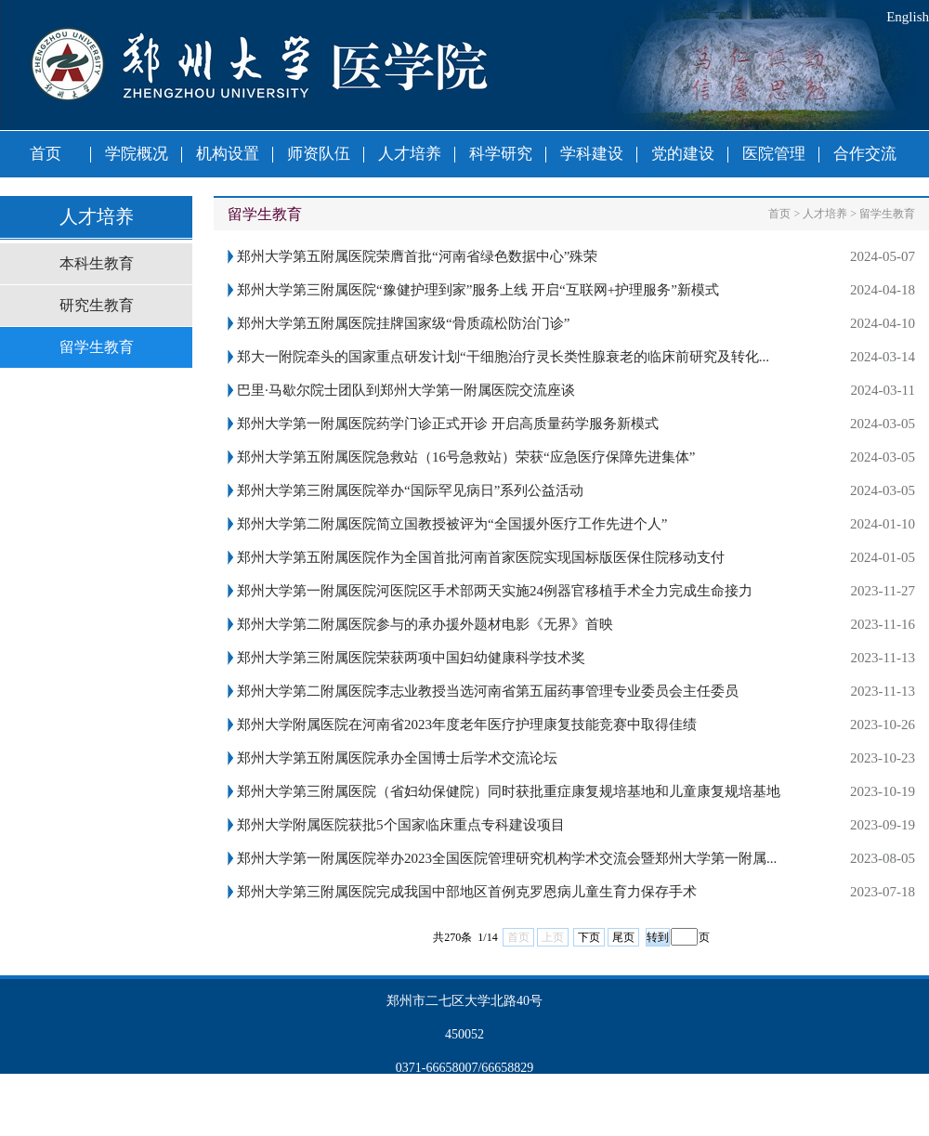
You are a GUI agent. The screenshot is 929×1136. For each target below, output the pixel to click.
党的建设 (682, 154)
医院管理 (773, 154)
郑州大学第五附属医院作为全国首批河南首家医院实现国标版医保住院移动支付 (481, 557)
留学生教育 (96, 347)
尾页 (623, 937)
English (907, 16)
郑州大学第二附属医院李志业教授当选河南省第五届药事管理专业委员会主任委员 (488, 691)
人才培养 (409, 154)
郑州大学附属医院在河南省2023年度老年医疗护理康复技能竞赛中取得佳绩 (467, 724)
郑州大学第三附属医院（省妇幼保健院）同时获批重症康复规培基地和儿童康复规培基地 (508, 791)
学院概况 (136, 154)
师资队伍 (318, 154)
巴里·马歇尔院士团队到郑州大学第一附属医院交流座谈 (406, 390)
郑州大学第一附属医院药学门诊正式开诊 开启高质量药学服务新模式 (448, 423)
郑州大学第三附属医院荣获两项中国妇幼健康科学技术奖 (411, 657)
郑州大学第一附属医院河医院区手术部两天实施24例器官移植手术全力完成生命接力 (494, 590)
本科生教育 (96, 263)
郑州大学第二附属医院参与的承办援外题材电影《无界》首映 (425, 624)
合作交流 (864, 154)
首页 (45, 154)
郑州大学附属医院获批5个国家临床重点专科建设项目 (401, 824)
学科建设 (591, 154)
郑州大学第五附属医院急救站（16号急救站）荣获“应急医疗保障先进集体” (466, 457)
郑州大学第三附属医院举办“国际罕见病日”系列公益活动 (410, 490)
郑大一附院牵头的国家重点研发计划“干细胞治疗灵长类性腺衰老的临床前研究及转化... (503, 356)
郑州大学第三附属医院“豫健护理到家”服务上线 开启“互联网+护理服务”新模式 (478, 289)
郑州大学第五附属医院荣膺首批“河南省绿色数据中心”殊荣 (417, 256)
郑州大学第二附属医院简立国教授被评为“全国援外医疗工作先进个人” (452, 523)
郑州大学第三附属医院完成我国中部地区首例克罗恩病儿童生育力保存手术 (467, 891)
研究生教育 (96, 305)
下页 (589, 937)
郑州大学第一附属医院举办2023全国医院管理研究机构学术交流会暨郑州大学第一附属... (507, 858)
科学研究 (500, 154)
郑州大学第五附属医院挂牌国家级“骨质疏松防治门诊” (403, 323)
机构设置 (227, 154)
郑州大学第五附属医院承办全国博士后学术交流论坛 (397, 758)
